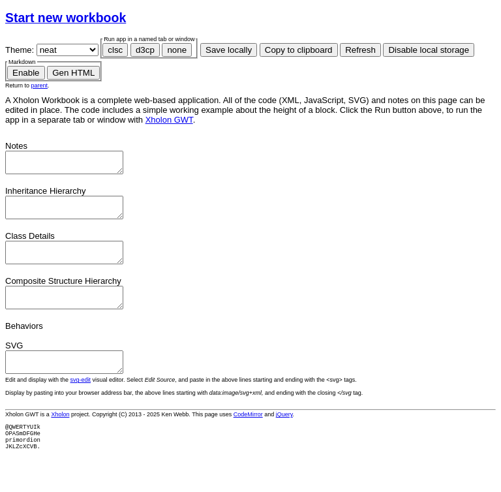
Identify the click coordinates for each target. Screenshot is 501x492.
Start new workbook (65, 17)
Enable (26, 73)
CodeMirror (248, 434)
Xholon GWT (169, 120)
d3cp (145, 50)
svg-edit (80, 399)
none (177, 50)
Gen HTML (73, 73)
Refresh (360, 50)
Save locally (228, 50)
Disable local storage (428, 50)
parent (39, 85)
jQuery (284, 434)
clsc (115, 50)
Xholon (60, 434)
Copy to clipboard (299, 50)
